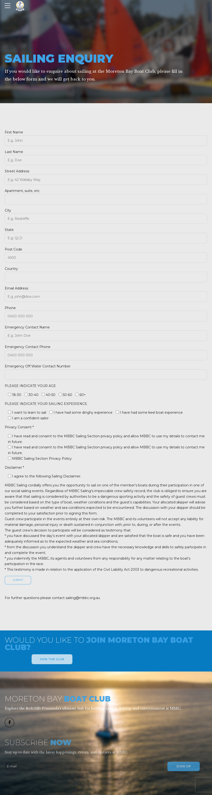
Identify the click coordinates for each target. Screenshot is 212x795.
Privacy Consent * (19, 427)
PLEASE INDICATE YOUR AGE (30, 386)
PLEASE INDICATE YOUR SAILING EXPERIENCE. (46, 404)
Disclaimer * (14, 467)
